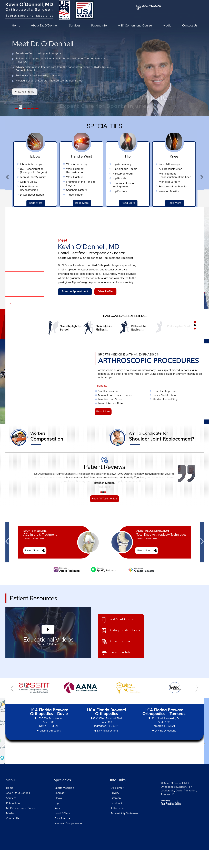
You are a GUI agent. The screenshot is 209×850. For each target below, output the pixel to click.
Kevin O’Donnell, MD (98, 249)
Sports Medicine (99, 531)
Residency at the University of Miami (38, 75)
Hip (57, 803)
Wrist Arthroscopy (104, 164)
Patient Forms (119, 641)
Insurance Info (119, 652)
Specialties (104, 126)
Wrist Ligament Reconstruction (103, 170)
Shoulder (60, 793)
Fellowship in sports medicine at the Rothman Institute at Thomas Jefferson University (61, 60)
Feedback (116, 803)
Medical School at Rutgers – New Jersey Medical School (49, 80)
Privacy (115, 793)
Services (74, 25)
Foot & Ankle (62, 818)
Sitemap (116, 798)
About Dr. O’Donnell (44, 25)
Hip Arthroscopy (150, 164)
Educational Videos (48, 641)
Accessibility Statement (125, 813)
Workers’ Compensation (69, 823)
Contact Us (189, 25)
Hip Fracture (148, 191)
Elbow (58, 798)
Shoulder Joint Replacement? (161, 436)
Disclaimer (117, 788)
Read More (17, 203)
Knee (58, 808)
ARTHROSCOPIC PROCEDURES (151, 358)
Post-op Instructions (124, 630)
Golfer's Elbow (56, 182)
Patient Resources (33, 598)
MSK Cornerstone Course (135, 25)
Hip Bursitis (147, 178)
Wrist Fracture (102, 177)
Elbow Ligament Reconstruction (57, 188)
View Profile (105, 291)
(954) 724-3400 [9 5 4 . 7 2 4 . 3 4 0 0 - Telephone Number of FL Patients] (151, 6)
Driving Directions (50, 730)
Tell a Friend (118, 808)
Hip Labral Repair (151, 173)
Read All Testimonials (104, 498)
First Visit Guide (120, 619)
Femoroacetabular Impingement (152, 185)
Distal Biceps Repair (60, 194)
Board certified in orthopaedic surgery (38, 53)
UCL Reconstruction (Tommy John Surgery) (61, 170)
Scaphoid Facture (104, 190)
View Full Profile (24, 91)
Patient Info (99, 25)
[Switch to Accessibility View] (5, 842)
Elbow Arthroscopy (59, 164)
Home (16, 25)
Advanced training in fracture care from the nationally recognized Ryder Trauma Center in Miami (63, 69)
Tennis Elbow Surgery (61, 177)
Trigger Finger (102, 194)
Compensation (64, 436)
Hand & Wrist (63, 813)
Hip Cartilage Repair (153, 169)
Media (167, 25)
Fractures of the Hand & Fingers (108, 183)
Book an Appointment (75, 291)
